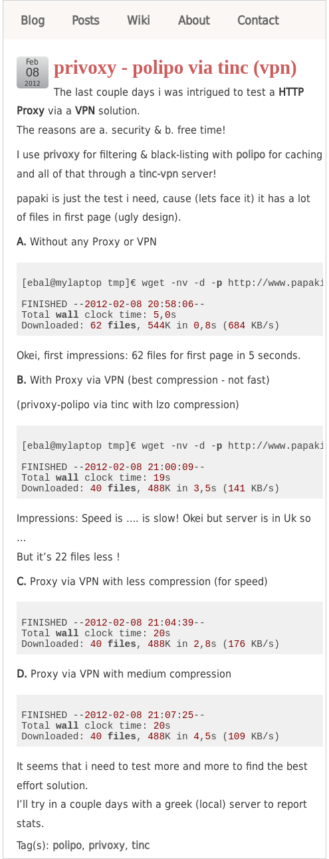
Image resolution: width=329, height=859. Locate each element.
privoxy (61, 154)
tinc (141, 845)
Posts (85, 20)
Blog (33, 20)
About (193, 20)
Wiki (138, 20)
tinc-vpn (158, 174)
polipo (250, 154)
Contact (257, 20)
